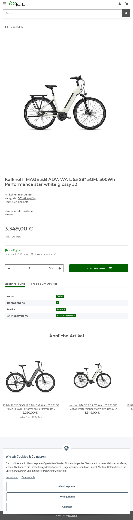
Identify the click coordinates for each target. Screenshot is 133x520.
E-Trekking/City (26, 198)
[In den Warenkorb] (7, 38)
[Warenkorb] (126, 3)
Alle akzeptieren (67, 486)
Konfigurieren (67, 496)
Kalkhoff (61, 309)
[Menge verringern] (9, 268)
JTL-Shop (72, 515)
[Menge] (30, 268)
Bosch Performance (66, 315)
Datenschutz (28, 477)
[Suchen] (62, 13)
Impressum (12, 477)
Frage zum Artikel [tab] (44, 283)
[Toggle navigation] (4, 2)
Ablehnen (67, 506)
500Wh (60, 296)
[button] (120, 3)
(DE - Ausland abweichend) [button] (43, 254)
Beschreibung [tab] (15, 283)
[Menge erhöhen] (60, 268)
